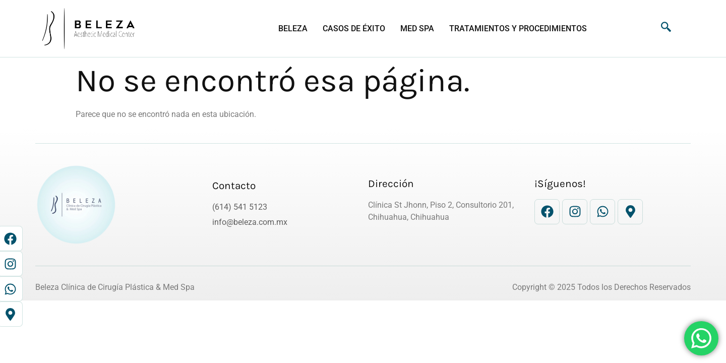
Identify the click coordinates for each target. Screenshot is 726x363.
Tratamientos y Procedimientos (518, 28)
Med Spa (417, 28)
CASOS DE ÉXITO (354, 28)
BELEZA (293, 28)
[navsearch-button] (661, 29)
